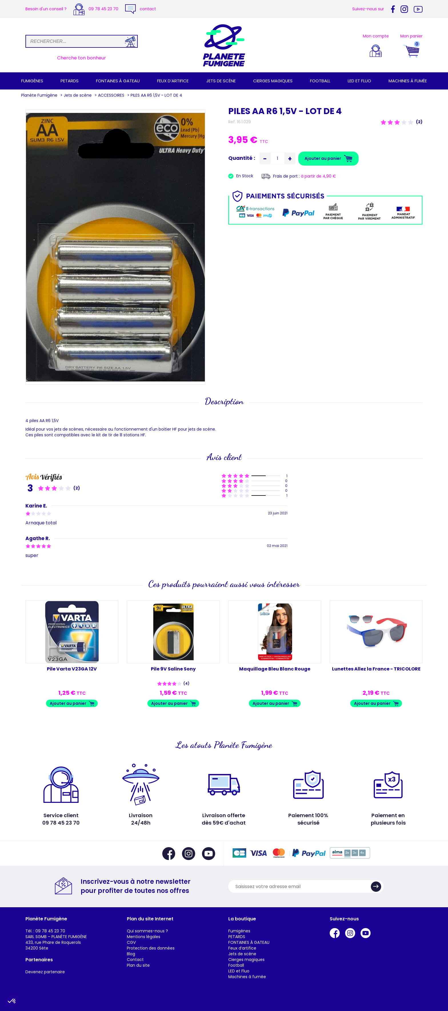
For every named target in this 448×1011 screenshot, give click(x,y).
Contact (135, 959)
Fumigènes (32, 81)
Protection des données (151, 948)
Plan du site (138, 965)
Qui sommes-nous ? (147, 931)
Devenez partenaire (45, 972)
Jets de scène (221, 81)
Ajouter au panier (68, 703)
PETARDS (70, 81)
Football (320, 81)
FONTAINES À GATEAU (118, 81)
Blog (131, 954)
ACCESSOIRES (111, 95)
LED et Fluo (359, 81)
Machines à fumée (408, 81)
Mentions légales (143, 937)
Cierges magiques (273, 81)
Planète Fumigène (39, 95)
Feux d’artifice (173, 81)
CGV (131, 942)
